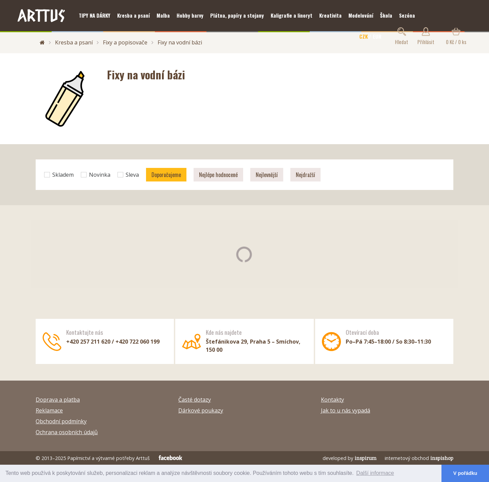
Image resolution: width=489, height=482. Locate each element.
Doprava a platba (58, 399)
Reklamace (49, 410)
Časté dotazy (194, 399)
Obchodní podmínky (61, 421)
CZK (363, 36)
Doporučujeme (166, 175)
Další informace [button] (375, 473)
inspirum (366, 458)
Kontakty (332, 399)
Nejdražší (305, 175)
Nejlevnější (267, 175)
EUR (377, 36)
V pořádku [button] (465, 473)
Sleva (128, 174)
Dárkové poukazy (200, 410)
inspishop (441, 458)
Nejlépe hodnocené (218, 175)
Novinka (95, 174)
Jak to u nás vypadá (345, 410)
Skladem (59, 174)
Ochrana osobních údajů (67, 432)
